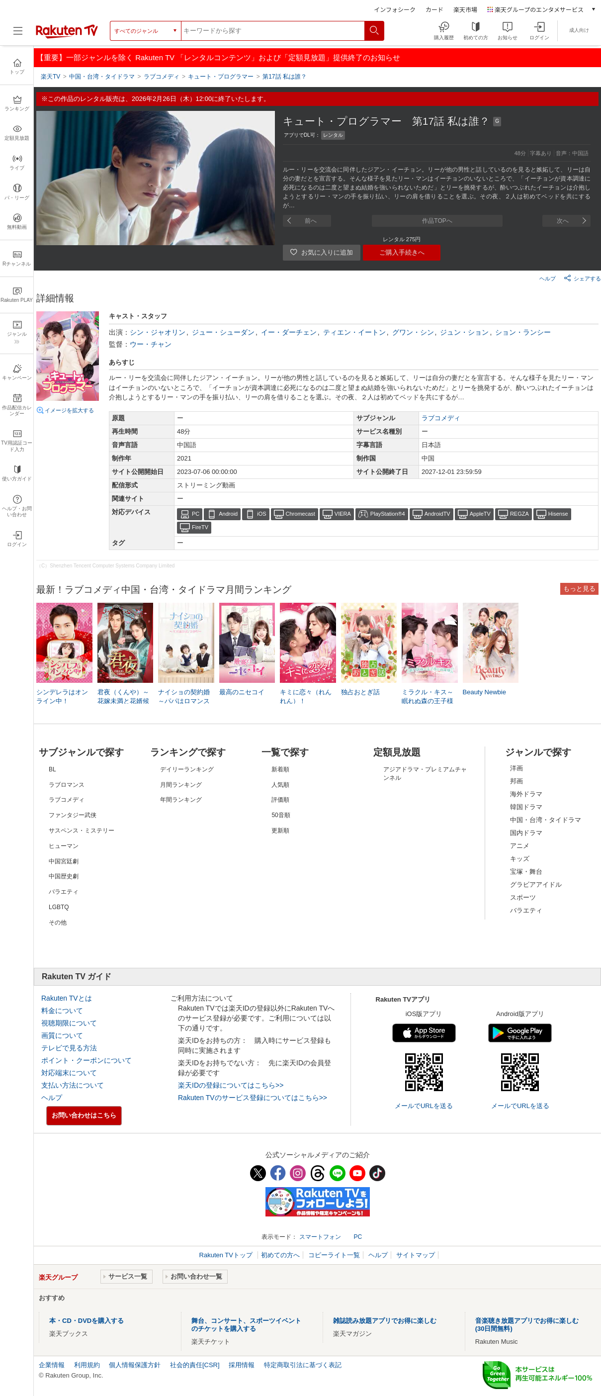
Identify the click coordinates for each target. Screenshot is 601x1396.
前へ (311, 220)
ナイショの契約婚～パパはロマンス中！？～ (184, 701)
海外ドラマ (526, 794)
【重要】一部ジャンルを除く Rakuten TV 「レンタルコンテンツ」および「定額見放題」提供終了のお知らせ (218, 57)
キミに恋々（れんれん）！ (306, 696)
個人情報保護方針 (135, 1365)
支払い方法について (72, 1085)
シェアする (582, 278)
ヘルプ (547, 278)
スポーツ (523, 897)
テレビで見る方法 (69, 1048)
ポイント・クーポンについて (86, 1060)
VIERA (343, 514)
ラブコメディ (441, 418)
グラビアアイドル (536, 884)
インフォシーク (395, 9)
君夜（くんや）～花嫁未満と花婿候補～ (123, 701)
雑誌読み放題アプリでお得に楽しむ (384, 1320)
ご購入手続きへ (402, 252)
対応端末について (69, 1073)
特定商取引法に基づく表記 (303, 1365)
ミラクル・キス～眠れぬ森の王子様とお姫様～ (427, 701)
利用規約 (87, 1365)
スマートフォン (320, 1236)
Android (228, 514)
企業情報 (52, 1365)
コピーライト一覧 (334, 1255)
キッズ (519, 858)
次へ (563, 220)
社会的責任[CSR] (195, 1365)
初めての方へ (280, 1255)
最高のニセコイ (241, 692)
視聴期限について (69, 1023)
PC (195, 514)
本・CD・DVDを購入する (86, 1320)
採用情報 (242, 1365)
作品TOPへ (437, 220)
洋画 (516, 768)
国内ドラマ (526, 833)
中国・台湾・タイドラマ (545, 820)
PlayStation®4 (387, 514)
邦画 (516, 781)
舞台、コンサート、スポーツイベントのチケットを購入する (246, 1324)
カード (434, 9)
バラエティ (526, 910)
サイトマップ (415, 1255)
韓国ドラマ (526, 807)
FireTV (200, 527)
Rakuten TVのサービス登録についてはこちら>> (252, 1098)
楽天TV (50, 76)
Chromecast (300, 514)
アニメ (519, 845)
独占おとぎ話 (360, 692)
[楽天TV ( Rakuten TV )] (67, 36)
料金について (62, 1011)
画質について (62, 1035)
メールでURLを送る (424, 1106)
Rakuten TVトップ (227, 1255)
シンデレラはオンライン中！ (62, 696)
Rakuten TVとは (66, 998)
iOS (261, 514)
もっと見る (579, 588)
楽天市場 (465, 9)
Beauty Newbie (484, 692)
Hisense (558, 514)
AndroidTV (437, 514)
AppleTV (480, 514)
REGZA (519, 514)
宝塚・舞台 (526, 871)
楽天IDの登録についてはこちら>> (230, 1085)
